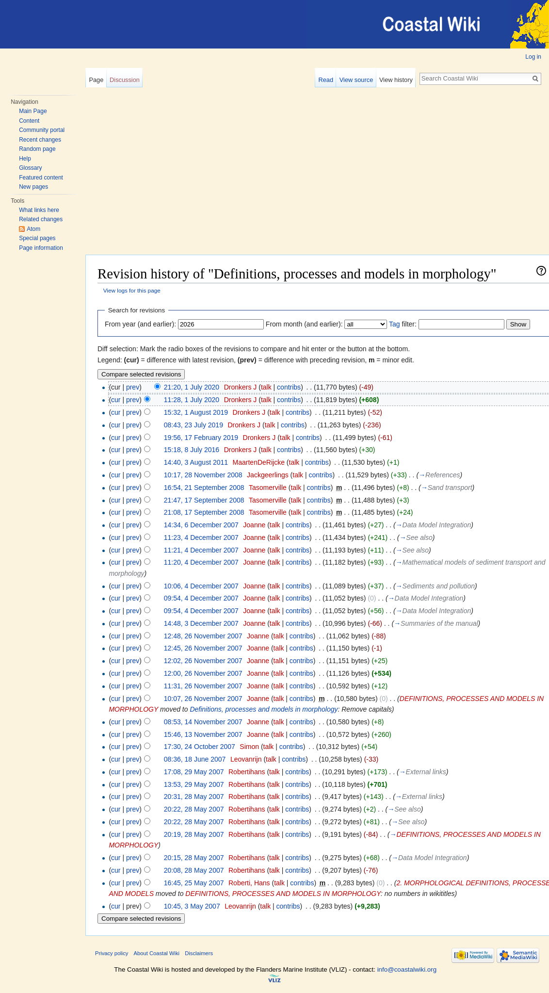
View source (356, 79)
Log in (533, 56)
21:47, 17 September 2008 (204, 500)
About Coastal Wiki (157, 953)
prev (132, 387)
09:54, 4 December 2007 (201, 598)
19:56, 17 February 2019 (201, 437)
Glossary (30, 167)
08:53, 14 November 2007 (203, 722)
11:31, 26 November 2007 (203, 686)
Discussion (125, 79)
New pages (33, 186)
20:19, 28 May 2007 (194, 834)
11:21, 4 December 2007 (201, 550)
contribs (289, 387)
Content (29, 120)
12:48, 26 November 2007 (203, 636)
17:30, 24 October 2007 (199, 746)
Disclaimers (199, 953)
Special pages (37, 238)
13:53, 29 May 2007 (194, 784)
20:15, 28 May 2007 (194, 858)
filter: (403, 324)
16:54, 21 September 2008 (204, 487)
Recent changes (40, 139)
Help (25, 158)
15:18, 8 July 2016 (191, 450)
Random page (37, 149)
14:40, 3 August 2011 (196, 462)
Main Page (33, 111)
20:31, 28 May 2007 (194, 796)
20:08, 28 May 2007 (194, 870)
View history (396, 79)
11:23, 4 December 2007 (201, 537)
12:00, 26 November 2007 (203, 673)
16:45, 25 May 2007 (194, 883)
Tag (394, 324)
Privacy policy (111, 953)
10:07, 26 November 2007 (203, 698)
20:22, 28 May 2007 (194, 809)
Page (96, 79)
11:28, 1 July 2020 (191, 400)
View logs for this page (132, 290)
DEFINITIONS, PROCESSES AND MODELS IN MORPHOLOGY (283, 893)
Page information (41, 247)
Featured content (41, 177)
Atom (33, 229)
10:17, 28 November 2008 (203, 475)
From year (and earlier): (140, 324)
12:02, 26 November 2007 (203, 661)
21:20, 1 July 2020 (191, 387)
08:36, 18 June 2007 (195, 759)
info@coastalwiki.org (406, 969)
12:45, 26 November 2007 (203, 648)
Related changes (41, 219)
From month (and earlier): (304, 324)
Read (325, 79)
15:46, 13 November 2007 (203, 734)
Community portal (42, 130)
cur (115, 400)
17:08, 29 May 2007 (194, 772)
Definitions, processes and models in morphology (264, 709)
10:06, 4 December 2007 (201, 586)
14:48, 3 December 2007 (201, 623)
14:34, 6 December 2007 (201, 525)
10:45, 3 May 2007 (192, 906)
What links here (39, 210)
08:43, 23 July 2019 (193, 425)
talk (266, 387)
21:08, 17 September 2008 (204, 512)
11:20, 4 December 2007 (201, 562)
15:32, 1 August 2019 (196, 412)
